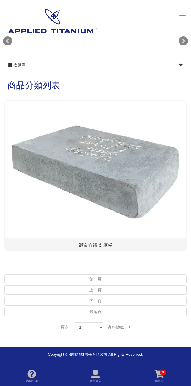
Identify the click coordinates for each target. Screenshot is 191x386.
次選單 (95, 65)
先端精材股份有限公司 (52, 21)
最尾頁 (95, 311)
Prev (7, 41)
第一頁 (95, 279)
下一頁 (95, 301)
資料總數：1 (119, 327)
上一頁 (95, 290)
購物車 (160, 376)
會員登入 (95, 376)
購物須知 (32, 376)
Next (183, 41)
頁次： (67, 327)
